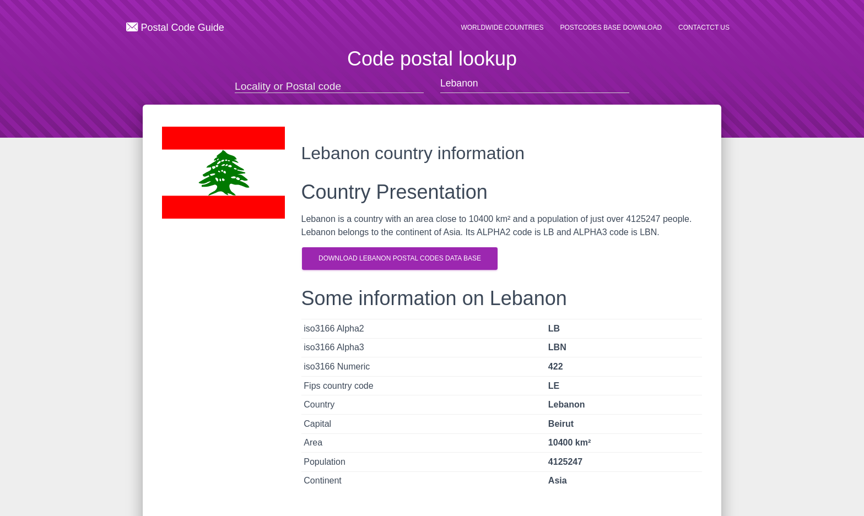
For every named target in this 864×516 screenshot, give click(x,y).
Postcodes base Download (611, 27)
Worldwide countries (502, 27)
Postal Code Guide (175, 27)
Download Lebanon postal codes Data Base (399, 258)
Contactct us (704, 27)
